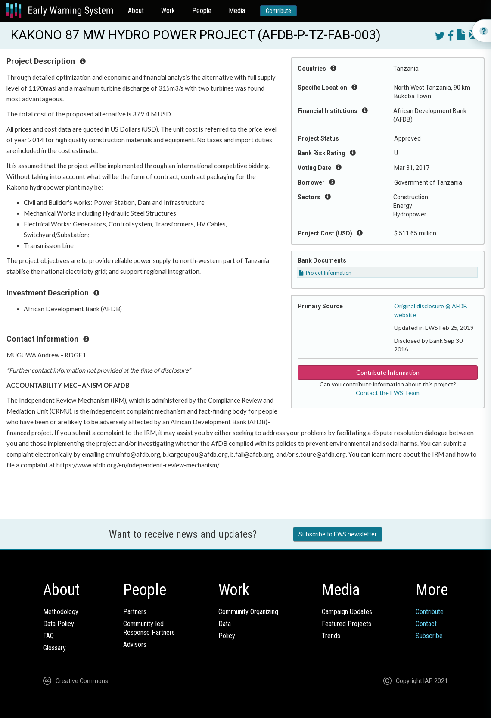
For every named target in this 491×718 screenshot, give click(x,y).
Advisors (134, 644)
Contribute (278, 10)
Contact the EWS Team (388, 392)
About (136, 10)
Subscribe (429, 636)
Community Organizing (248, 612)
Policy (226, 636)
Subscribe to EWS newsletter (337, 534)
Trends (331, 636)
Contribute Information (388, 372)
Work (168, 10)
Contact (426, 624)
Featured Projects (346, 624)
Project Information (325, 273)
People (201, 10)
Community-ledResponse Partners (149, 628)
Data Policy (58, 624)
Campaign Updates (347, 612)
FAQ (48, 636)
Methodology (60, 612)
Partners (134, 612)
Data (224, 624)
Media (237, 10)
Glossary (54, 648)
